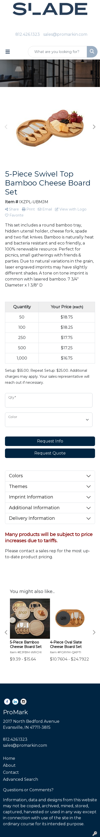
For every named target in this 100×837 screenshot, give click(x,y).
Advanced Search (20, 779)
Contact (11, 772)
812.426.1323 (27, 34)
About (9, 765)
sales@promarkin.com (65, 34)
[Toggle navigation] (7, 51)
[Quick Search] (57, 52)
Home (9, 758)
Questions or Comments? (28, 790)
